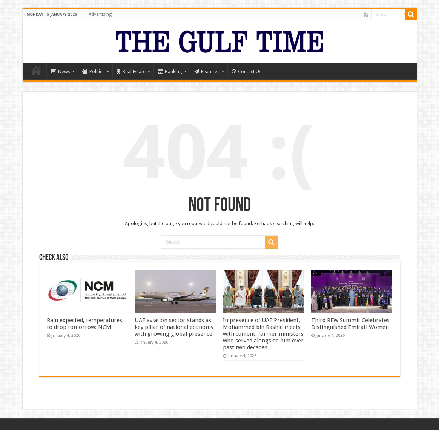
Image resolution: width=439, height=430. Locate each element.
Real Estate (131, 71)
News (60, 71)
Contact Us (246, 71)
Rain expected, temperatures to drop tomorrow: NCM (84, 323)
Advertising (100, 14)
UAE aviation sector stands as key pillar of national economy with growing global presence (174, 327)
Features (207, 71)
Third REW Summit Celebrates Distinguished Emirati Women (350, 323)
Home (36, 70)
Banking (170, 71)
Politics (93, 71)
